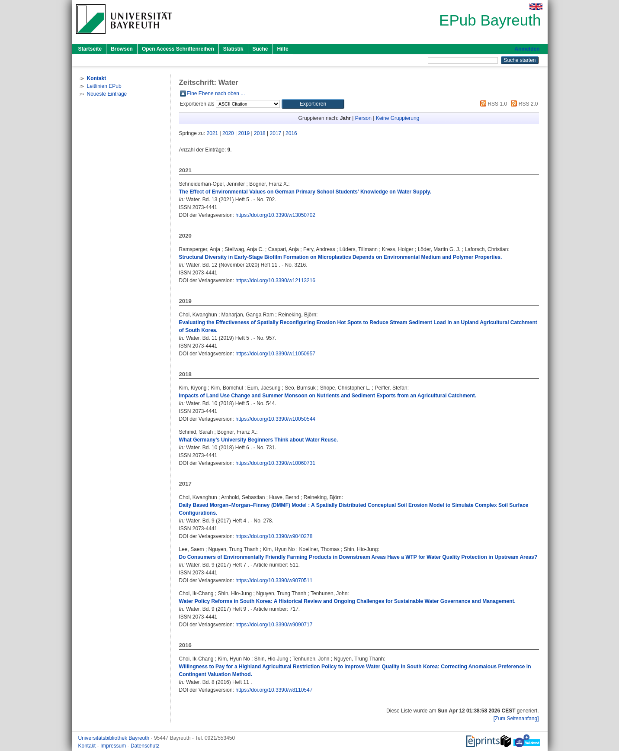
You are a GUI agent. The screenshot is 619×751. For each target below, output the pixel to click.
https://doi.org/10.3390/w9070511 (273, 580)
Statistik (233, 49)
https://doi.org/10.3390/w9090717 (273, 625)
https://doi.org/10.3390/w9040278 (273, 536)
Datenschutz (145, 746)
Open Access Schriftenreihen (178, 49)
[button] (313, 104)
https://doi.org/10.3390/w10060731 (275, 463)
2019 (244, 133)
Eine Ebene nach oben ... (216, 93)
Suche (260, 49)
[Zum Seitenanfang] (516, 719)
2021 (212, 133)
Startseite (90, 49)
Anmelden (526, 49)
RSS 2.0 (523, 104)
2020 (228, 133)
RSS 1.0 (492, 104)
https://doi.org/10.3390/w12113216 (275, 280)
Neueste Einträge (107, 94)
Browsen (122, 49)
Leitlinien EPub (104, 86)
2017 (276, 133)
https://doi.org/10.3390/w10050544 (275, 419)
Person (363, 118)
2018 (260, 133)
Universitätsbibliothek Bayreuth (114, 738)
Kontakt (87, 746)
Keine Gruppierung (398, 118)
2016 (291, 133)
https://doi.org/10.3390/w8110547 (273, 690)
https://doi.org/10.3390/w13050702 (275, 215)
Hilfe (283, 49)
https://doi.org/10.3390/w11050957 (275, 354)
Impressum (114, 746)
